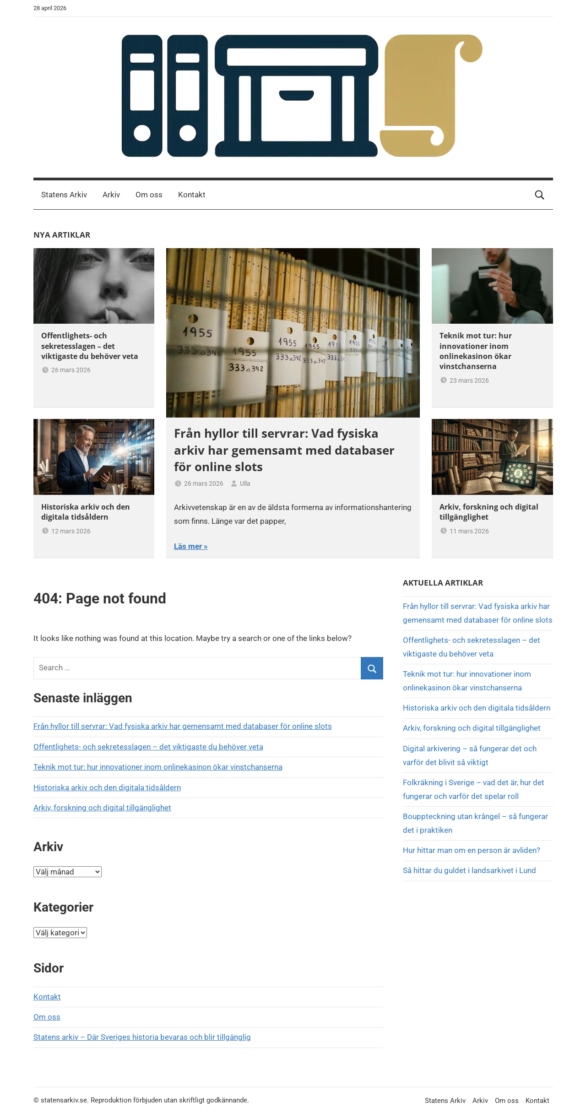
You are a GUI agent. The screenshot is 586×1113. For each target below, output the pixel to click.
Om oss (149, 194)
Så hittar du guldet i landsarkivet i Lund (469, 870)
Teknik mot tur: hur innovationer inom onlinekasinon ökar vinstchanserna (476, 351)
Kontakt (192, 194)
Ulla (245, 483)
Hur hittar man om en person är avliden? (471, 850)
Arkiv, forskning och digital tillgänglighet (102, 807)
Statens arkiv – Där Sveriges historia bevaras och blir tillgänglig (142, 1037)
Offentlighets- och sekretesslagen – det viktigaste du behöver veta (89, 346)
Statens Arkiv (64, 194)
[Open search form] (539, 195)
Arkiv (111, 194)
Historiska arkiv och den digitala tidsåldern (85, 512)
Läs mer (188, 546)
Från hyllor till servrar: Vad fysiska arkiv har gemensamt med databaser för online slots (284, 450)
